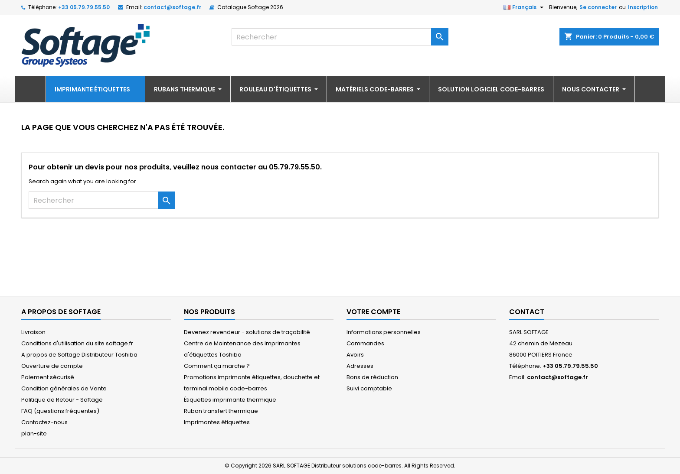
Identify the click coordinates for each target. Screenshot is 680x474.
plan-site (34, 433)
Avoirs (355, 355)
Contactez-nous (44, 422)
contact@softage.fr (172, 7)
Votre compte (373, 312)
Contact (526, 312)
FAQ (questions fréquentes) (60, 411)
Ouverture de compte (52, 366)
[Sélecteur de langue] (524, 7)
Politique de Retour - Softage (62, 400)
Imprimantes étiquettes (217, 422)
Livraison (33, 332)
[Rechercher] (340, 36)
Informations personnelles (384, 332)
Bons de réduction (372, 377)
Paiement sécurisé (47, 377)
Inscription (643, 7)
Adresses (360, 366)
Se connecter (598, 7)
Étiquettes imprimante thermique (230, 400)
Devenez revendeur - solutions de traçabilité (247, 332)
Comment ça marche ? (217, 366)
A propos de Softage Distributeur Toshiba (79, 355)
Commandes (365, 343)
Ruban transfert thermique (221, 411)
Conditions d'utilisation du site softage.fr (77, 343)
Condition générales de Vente (64, 388)
